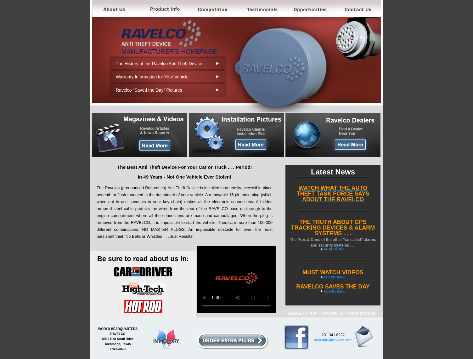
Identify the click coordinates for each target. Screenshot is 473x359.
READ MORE (334, 249)
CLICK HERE (334, 277)
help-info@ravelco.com (333, 340)
